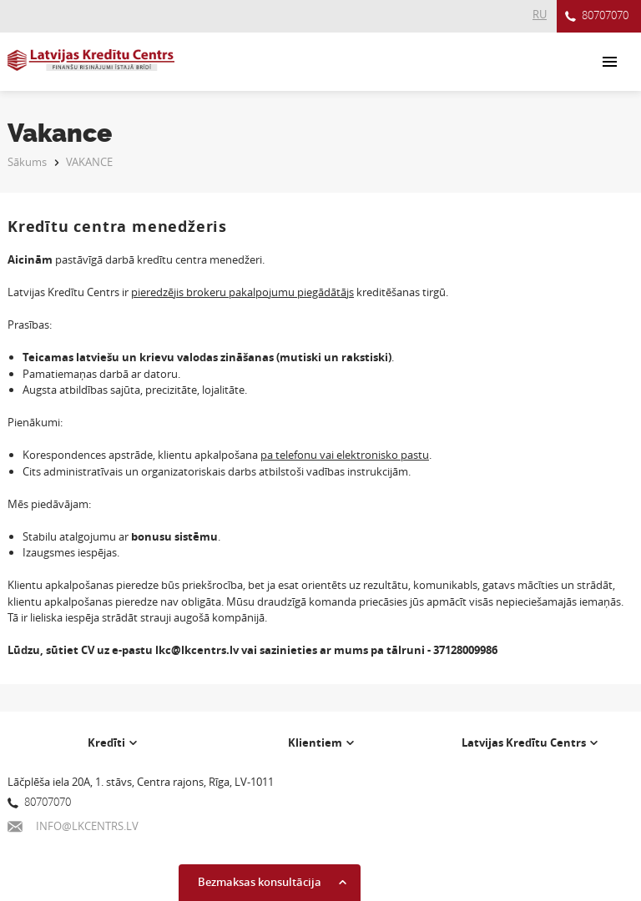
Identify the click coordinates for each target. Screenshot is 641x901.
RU (539, 14)
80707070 (596, 16)
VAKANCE (89, 161)
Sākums (27, 161)
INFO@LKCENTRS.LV (73, 825)
